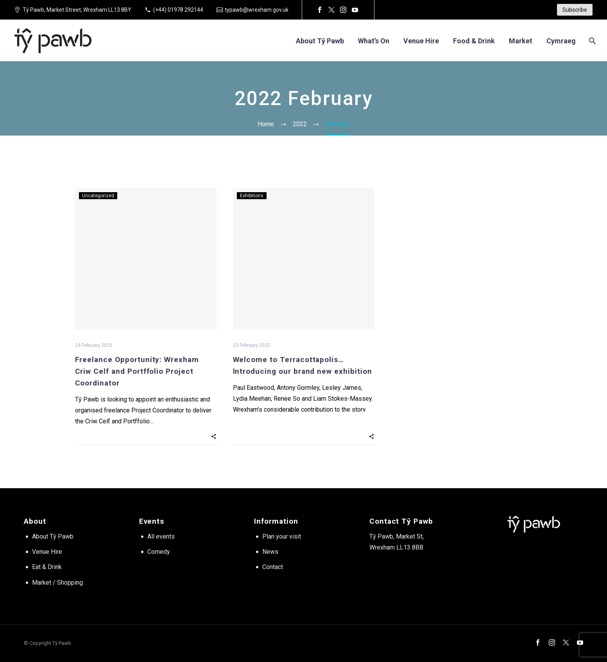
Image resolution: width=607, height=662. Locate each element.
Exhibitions (251, 195)
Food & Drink (474, 41)
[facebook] (538, 642)
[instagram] (552, 642)
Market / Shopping (57, 582)
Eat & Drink (47, 567)
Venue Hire (47, 551)
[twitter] (566, 642)
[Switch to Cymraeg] (561, 41)
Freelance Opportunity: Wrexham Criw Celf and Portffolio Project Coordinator (137, 371)
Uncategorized (98, 195)
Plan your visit (281, 536)
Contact (272, 567)
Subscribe (574, 10)
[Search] (591, 41)
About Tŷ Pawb (320, 41)
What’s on (373, 41)
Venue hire (421, 41)
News (270, 551)
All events (161, 536)
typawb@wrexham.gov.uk (256, 10)
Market (520, 41)
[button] (214, 436)
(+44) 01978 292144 (178, 10)
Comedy (158, 551)
